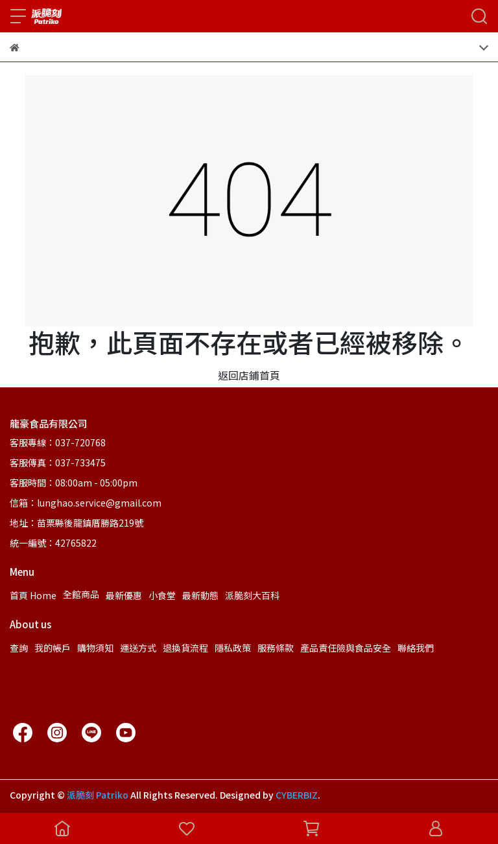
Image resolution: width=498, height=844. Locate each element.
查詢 (19, 647)
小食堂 (162, 595)
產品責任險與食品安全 (345, 647)
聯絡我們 (415, 647)
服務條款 (275, 647)
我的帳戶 (52, 647)
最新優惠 (124, 595)
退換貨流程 (185, 647)
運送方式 (138, 647)
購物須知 (95, 647)
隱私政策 (233, 647)
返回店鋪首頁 (249, 375)
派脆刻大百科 (252, 595)
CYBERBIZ (297, 794)
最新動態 (200, 595)
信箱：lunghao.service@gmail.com (85, 502)
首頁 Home (33, 595)
